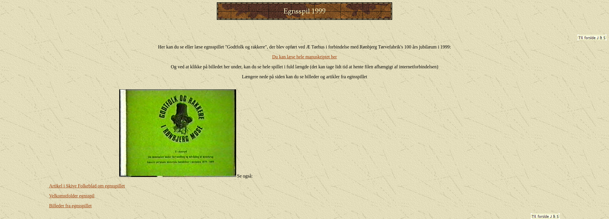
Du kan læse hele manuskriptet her (304, 56)
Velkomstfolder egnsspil (71, 195)
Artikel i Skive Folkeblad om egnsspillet (87, 185)
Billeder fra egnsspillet (70, 205)
